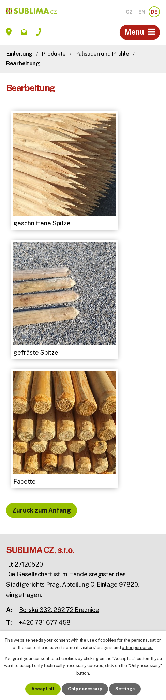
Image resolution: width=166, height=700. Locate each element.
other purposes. (137, 647)
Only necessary (85, 688)
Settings (125, 688)
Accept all (43, 688)
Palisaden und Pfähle (102, 53)
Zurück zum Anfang (41, 510)
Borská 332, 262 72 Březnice (59, 609)
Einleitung (19, 53)
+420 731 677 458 (45, 622)
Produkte (54, 53)
